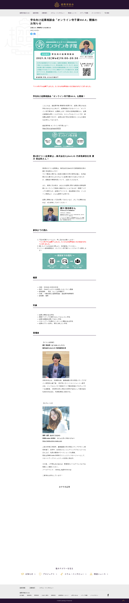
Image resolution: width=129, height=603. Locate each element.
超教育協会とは (24, 13)
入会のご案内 (45, 595)
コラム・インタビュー (58, 13)
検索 (107, 13)
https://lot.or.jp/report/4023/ (51, 128)
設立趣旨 (22, 595)
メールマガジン (96, 13)
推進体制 (29, 595)
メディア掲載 (84, 13)
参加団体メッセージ (63, 595)
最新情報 (35, 13)
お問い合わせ (74, 595)
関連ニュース (72, 13)
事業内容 (36, 595)
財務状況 (53, 595)
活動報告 (44, 13)
